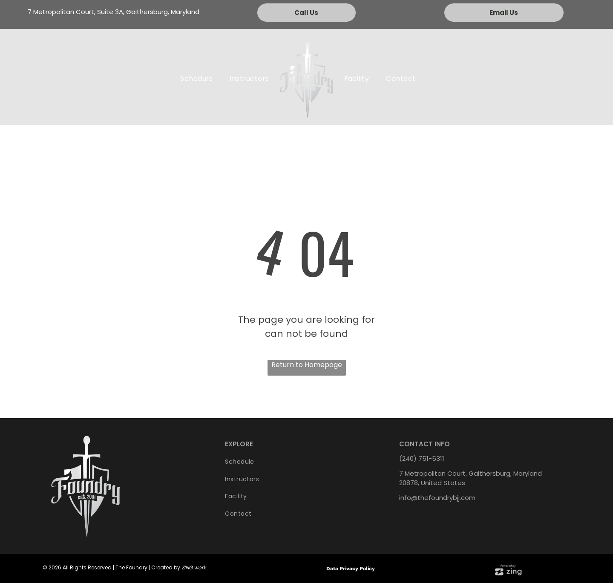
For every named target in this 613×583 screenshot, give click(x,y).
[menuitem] (196, 78)
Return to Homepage (306, 365)
